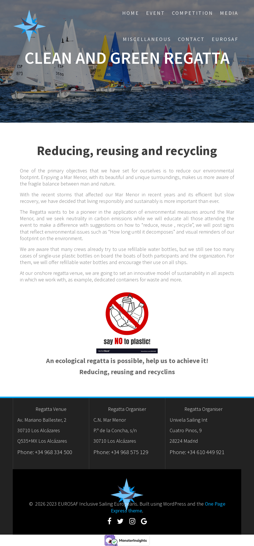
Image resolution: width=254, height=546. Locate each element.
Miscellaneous (147, 39)
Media (229, 13)
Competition (192, 13)
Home (130, 13)
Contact (191, 39)
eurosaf (225, 39)
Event (155, 13)
